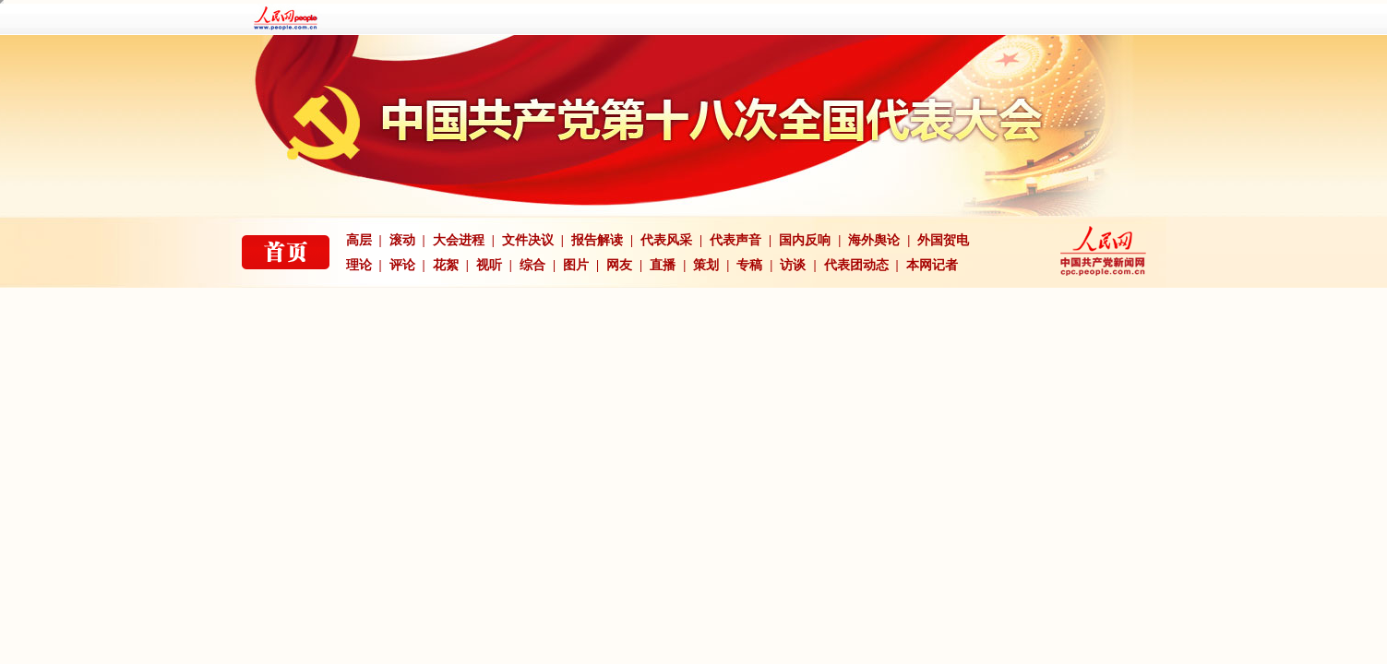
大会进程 (458, 240)
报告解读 (597, 240)
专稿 (749, 265)
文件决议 (528, 240)
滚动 (402, 240)
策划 (706, 265)
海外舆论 (874, 240)
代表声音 (735, 240)
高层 (359, 240)
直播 (663, 265)
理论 (359, 265)
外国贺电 (943, 240)
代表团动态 (856, 265)
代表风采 (666, 240)
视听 (489, 265)
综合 (532, 265)
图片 (576, 265)
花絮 (446, 265)
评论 (402, 265)
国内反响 (805, 240)
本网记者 (932, 265)
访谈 (793, 265)
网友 (619, 265)
